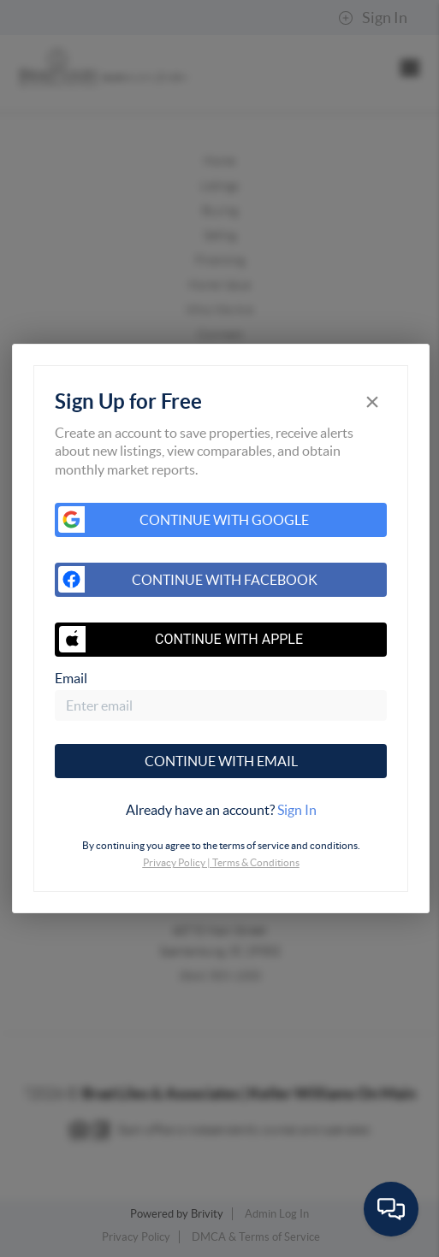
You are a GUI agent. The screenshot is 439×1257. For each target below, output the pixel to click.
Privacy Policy (174, 862)
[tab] (220, 809)
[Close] (372, 401)
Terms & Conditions (256, 862)
